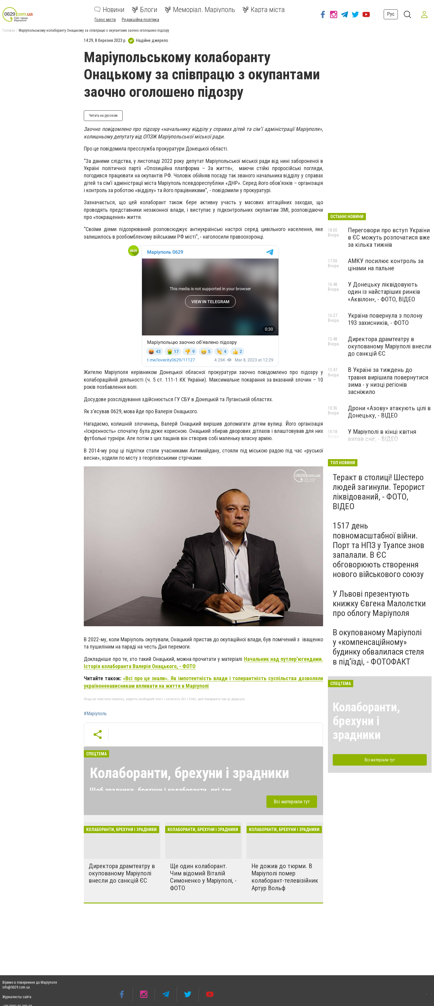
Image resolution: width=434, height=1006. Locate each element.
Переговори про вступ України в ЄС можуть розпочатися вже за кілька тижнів (389, 237)
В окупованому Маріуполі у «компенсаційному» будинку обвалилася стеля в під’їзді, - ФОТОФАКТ (378, 647)
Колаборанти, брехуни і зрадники (189, 773)
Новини (109, 10)
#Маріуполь (95, 713)
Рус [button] (391, 14)
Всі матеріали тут (292, 801)
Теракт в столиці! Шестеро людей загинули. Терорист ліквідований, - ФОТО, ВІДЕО (379, 492)
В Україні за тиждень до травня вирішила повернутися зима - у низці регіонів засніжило (388, 380)
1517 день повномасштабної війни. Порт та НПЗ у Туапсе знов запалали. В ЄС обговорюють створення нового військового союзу (378, 550)
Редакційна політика (140, 19)
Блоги (144, 10)
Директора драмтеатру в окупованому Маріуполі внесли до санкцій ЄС (122, 873)
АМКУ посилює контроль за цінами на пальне (385, 264)
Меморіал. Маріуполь (200, 10)
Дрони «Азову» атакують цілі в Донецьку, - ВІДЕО (389, 412)
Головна (8, 30)
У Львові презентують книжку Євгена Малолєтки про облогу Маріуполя (379, 603)
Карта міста (263, 10)
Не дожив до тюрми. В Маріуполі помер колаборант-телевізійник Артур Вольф (284, 876)
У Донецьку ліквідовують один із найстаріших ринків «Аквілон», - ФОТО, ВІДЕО (384, 292)
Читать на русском (103, 115)
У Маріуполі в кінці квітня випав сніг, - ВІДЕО (382, 435)
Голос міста (105, 19)
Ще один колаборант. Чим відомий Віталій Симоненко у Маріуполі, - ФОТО (203, 876)
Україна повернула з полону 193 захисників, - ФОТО (385, 319)
